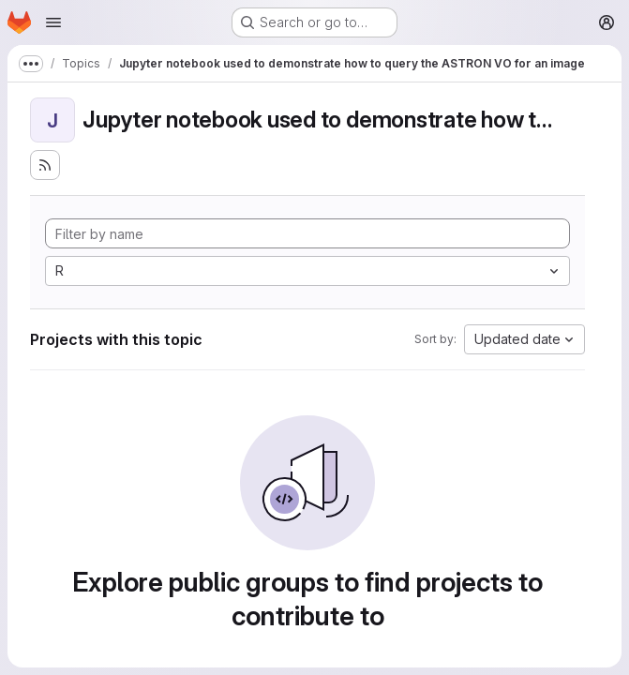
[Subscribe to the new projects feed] (45, 165)
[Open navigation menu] (53, 23)
